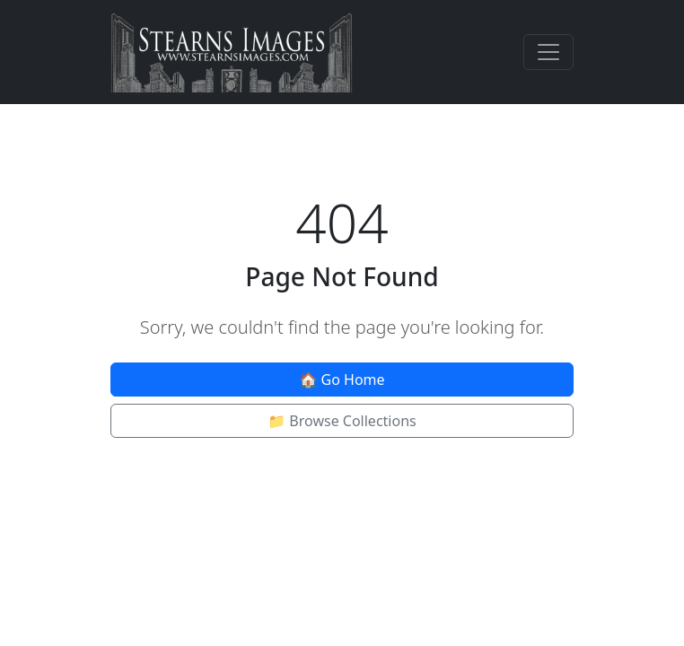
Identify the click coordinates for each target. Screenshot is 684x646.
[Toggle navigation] (548, 52)
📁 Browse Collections (341, 421)
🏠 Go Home (341, 379)
